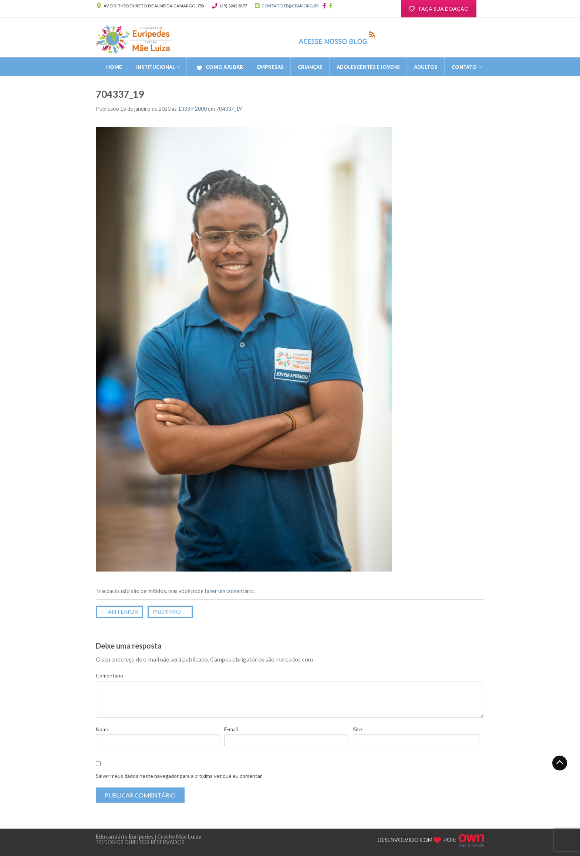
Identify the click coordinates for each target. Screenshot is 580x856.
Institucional (155, 67)
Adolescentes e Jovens (368, 67)
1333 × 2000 (192, 109)
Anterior (119, 611)
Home (114, 67)
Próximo (170, 611)
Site (357, 729)
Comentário (109, 675)
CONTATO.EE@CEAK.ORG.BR (290, 5)
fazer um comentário (229, 591)
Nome (102, 729)
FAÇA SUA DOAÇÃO (439, 9)
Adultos (426, 67)
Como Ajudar (218, 67)
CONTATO (464, 67)
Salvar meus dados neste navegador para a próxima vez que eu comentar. (179, 776)
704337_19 (229, 109)
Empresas (270, 67)
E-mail (231, 729)
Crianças (310, 67)
